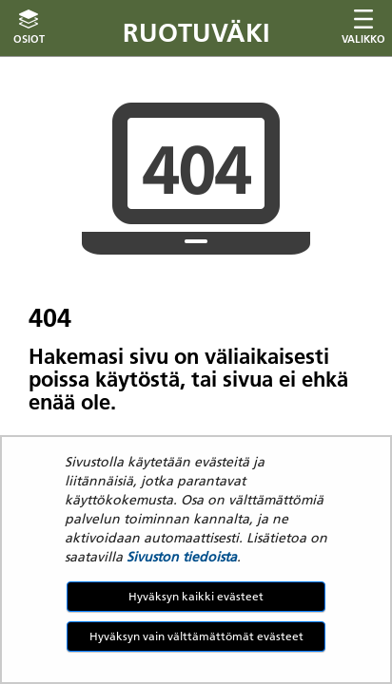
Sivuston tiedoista (182, 556)
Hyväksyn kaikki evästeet (196, 596)
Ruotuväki (196, 32)
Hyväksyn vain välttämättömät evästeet (196, 636)
